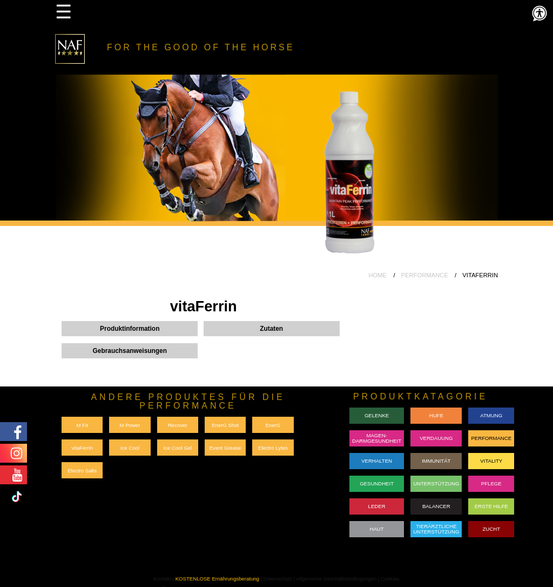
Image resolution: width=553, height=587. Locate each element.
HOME (377, 275)
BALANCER (436, 506)
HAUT (377, 529)
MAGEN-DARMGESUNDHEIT (376, 438)
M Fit (81, 425)
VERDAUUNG (436, 438)
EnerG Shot (225, 425)
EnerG (272, 425)
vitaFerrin (82, 448)
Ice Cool (129, 448)
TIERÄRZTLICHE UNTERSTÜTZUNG (436, 529)
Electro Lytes (273, 448)
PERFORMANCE (424, 275)
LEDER (377, 506)
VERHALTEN (376, 461)
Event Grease (225, 448)
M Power (130, 425)
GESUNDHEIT (377, 483)
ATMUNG (491, 415)
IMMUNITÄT (436, 461)
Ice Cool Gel (177, 448)
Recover (177, 425)
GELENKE (377, 415)
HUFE (436, 415)
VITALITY (491, 461)
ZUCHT (491, 529)
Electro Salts (82, 470)
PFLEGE (491, 483)
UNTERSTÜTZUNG (436, 483)
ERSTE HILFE (491, 506)
